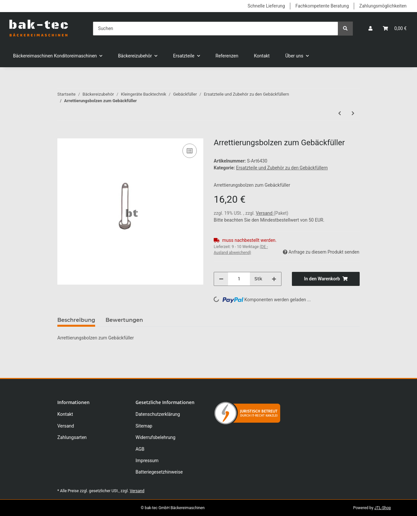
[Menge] (239, 279)
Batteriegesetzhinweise (159, 472)
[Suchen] (215, 29)
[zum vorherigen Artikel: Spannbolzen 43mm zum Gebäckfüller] (339, 113)
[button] (370, 28)
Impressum (147, 460)
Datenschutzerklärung (158, 414)
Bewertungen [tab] (124, 320)
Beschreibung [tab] (76, 320)
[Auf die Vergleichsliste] (189, 151)
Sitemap (144, 426)
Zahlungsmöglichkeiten (383, 5)
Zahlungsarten (72, 437)
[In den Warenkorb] (62, 134)
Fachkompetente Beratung (322, 5)
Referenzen (227, 55)
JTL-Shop (382, 508)
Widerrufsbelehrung (155, 437)
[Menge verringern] (221, 279)
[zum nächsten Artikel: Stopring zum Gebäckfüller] (353, 113)
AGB (140, 449)
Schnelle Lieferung (266, 5)
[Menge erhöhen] (274, 279)
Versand (265, 213)
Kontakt (262, 55)
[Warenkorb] (395, 28)
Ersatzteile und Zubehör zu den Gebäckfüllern (282, 167)
